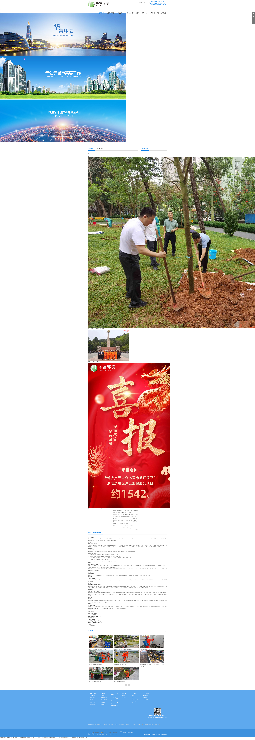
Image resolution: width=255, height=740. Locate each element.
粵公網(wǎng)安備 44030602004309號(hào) (109, 732)
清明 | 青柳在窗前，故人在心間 (123, 512)
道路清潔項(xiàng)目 (114, 703)
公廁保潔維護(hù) (104, 699)
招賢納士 (133, 695)
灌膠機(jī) (139, 724)
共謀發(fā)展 (145, 697)
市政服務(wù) (121, 13)
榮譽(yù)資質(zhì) (93, 702)
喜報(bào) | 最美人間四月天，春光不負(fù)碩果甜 (125, 514)
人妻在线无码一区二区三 (83, 737)
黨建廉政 (133, 702)
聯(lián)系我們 (161, 13)
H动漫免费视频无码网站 (63, 737)
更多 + (166, 533)
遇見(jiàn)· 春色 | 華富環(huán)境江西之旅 (125, 524)
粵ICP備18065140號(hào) (95, 732)
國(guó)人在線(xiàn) (151, 734)
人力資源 (152, 13)
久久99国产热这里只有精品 (52, 737)
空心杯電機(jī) (133, 724)
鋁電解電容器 (121, 724)
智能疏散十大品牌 (98, 724)
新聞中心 (144, 13)
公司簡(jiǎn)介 (92, 695)
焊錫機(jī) (127, 724)
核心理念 (91, 699)
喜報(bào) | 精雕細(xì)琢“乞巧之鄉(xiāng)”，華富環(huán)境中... (125, 521)
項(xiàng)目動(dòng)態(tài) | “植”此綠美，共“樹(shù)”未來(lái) (125, 510)
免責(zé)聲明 (158, 734)
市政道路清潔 (103, 695)
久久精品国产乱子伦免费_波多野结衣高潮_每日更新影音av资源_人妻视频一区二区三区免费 (18, 737)
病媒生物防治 (103, 704)
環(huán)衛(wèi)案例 (133, 13)
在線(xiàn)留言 (145, 699)
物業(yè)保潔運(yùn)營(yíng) (104, 702)
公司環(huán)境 (92, 704)
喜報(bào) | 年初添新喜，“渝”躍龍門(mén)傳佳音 (125, 526)
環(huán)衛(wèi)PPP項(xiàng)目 (114, 699)
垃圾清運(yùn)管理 (104, 697)
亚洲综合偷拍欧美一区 (73, 737)
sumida (116, 724)
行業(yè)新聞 (124, 697)
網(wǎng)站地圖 (164, 734)
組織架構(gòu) (92, 697)
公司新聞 (123, 695)
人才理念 (133, 697)
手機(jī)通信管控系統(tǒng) (108, 724)
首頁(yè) (101, 13)
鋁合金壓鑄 (157, 724)
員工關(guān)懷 (135, 699)
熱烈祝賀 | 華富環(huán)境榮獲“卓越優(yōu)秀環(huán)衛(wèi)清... (125, 517)
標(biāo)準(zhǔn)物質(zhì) (148, 724)
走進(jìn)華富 (110, 13)
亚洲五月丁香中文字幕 (42, 737)
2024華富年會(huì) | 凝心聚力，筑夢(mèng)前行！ (125, 528)
